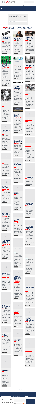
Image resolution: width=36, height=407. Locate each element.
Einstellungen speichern (30, 403)
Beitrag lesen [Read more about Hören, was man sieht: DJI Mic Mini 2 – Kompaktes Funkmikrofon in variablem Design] (4, 352)
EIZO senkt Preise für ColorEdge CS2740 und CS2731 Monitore (6, 214)
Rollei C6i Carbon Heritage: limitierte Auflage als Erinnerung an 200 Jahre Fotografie (29, 38)
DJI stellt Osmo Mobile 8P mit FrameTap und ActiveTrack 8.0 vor (6, 161)
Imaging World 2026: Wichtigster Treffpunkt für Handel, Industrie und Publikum (18, 278)
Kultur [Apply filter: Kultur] (17, 28)
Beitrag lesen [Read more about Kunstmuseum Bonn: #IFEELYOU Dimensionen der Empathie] (4, 85)
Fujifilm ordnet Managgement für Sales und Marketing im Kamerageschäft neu (17, 87)
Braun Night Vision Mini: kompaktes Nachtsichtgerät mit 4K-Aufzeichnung (17, 249)
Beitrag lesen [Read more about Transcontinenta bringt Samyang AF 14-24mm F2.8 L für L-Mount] (27, 244)
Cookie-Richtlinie (2, 405)
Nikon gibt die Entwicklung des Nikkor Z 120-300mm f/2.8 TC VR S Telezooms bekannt (18, 165)
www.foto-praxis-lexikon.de (16, 396)
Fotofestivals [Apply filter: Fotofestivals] (19, 27)
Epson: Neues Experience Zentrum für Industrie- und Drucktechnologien (29, 256)
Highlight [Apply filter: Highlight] (12, 28)
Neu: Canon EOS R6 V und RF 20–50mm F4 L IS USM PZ (18, 39)
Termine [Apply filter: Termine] (24, 28)
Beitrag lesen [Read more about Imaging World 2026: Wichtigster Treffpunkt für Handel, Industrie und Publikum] (16, 298)
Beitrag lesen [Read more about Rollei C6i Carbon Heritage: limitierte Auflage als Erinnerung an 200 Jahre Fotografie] (27, 53)
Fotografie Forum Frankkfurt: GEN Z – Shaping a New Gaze (29, 118)
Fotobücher (27, 205)
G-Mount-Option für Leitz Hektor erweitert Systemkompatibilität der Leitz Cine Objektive (18, 339)
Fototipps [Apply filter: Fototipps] (24, 27)
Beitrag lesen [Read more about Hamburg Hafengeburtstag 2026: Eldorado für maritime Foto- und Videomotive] (4, 258)
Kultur (7, 67)
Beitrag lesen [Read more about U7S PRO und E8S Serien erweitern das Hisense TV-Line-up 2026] (16, 155)
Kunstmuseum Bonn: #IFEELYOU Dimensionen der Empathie (6, 65)
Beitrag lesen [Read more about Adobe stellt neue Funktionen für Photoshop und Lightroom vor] (4, 322)
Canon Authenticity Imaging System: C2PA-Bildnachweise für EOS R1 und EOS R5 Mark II (17, 62)
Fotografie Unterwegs (16, 117)
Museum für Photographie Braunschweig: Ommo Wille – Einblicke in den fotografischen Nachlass (18, 219)
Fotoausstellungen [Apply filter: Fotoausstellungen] (12, 27)
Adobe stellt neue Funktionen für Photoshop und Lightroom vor (6, 306)
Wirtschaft (15, 89)
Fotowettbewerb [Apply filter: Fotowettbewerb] (29, 27)
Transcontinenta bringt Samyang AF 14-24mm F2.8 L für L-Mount (29, 227)
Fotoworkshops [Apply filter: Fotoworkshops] (7, 28)
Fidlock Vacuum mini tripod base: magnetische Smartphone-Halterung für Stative (29, 288)
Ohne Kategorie (27, 178)
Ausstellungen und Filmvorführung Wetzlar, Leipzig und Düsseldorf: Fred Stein (6, 275)
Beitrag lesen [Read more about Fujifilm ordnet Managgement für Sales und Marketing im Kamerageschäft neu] (16, 104)
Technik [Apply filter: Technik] (21, 28)
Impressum (8, 405)
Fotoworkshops (15, 281)
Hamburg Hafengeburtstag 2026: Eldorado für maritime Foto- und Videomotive (6, 242)
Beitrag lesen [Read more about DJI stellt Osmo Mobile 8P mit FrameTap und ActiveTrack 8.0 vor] (4, 175)
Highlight (30, 205)
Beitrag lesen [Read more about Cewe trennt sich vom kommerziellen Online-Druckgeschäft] (27, 108)
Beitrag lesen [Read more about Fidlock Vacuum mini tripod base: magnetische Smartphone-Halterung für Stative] (27, 305)
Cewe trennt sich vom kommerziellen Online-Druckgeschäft (29, 92)
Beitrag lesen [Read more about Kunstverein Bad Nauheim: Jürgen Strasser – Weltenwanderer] (16, 326)
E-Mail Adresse (3, 396)
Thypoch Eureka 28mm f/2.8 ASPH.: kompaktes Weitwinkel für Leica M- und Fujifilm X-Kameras (6, 132)
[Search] (29, 2)
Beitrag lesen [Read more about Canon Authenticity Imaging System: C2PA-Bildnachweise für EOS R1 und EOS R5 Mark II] (16, 78)
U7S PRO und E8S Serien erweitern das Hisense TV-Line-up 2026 (18, 141)
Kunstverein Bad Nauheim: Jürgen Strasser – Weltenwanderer (18, 310)
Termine (3, 68)
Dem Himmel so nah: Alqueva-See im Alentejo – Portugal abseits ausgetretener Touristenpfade (18, 114)
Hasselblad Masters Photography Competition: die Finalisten (29, 350)
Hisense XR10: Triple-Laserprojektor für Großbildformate (17, 192)
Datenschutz (6, 405)
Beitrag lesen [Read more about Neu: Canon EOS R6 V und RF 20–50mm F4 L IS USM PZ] (16, 53)
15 (21, 389)
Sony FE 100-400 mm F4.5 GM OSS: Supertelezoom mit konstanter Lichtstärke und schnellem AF (6, 39)
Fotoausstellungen (4, 67)
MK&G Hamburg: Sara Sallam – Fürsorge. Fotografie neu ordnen (5, 187)
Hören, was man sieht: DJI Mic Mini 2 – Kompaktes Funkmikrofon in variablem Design (6, 334)
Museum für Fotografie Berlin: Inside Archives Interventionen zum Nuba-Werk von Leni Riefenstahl (6, 103)
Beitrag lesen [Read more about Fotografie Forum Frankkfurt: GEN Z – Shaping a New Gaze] (27, 134)
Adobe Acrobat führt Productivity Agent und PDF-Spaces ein (29, 145)
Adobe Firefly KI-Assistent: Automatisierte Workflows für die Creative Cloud (6, 369)
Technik (15, 40)
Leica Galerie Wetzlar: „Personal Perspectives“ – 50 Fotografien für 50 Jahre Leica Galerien (29, 65)
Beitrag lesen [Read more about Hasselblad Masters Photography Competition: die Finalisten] (27, 365)
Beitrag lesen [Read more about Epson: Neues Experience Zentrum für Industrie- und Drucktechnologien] (27, 273)
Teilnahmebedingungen (29, 177)
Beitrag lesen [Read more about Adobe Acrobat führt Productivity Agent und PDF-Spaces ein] (27, 160)
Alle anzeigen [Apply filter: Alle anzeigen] (6, 27)
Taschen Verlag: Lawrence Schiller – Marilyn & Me (29, 204)
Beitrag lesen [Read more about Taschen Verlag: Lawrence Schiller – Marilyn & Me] (27, 217)
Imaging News (15, 222)
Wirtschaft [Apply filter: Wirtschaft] (29, 28)
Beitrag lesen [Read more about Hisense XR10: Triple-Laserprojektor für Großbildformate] (16, 209)
